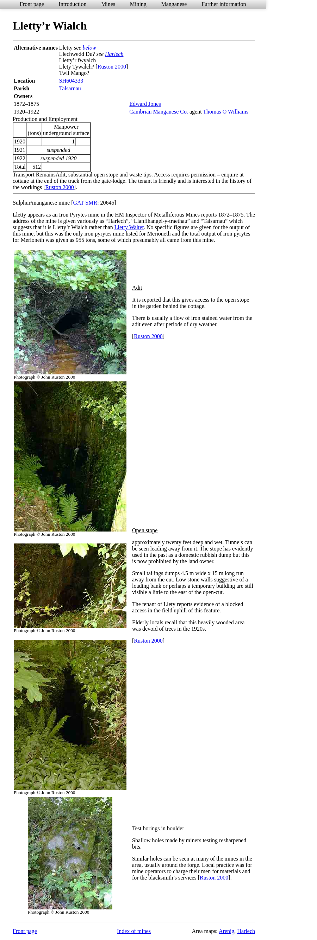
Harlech (114, 54)
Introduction (72, 4)
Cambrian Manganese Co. (158, 112)
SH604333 (71, 81)
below (89, 48)
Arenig (226, 931)
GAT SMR (85, 203)
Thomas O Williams (225, 112)
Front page (32, 4)
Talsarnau (70, 88)
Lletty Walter (129, 227)
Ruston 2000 (112, 67)
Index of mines (134, 931)
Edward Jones (145, 104)
